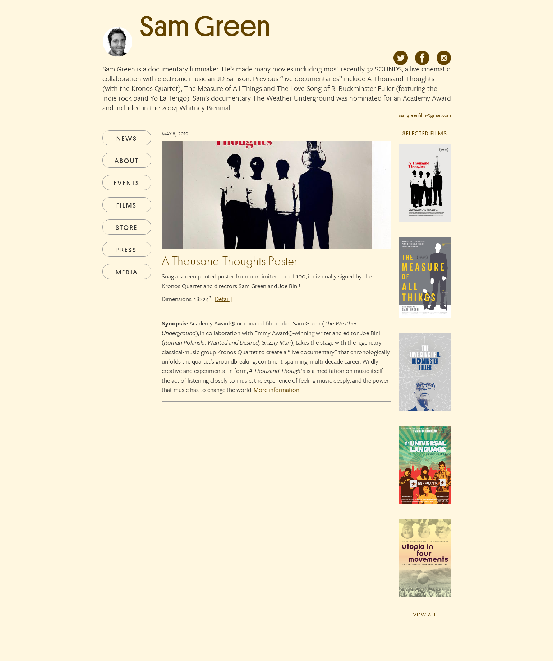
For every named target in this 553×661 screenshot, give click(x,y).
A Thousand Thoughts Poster (229, 261)
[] (222, 298)
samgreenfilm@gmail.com (425, 115)
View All (425, 614)
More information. (277, 389)
